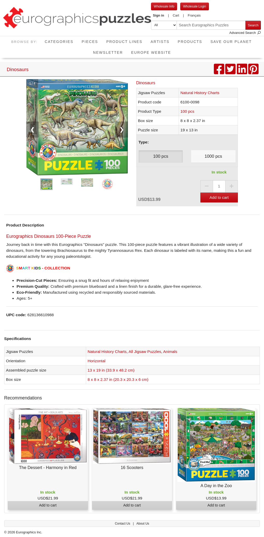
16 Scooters (132, 467)
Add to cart (219, 197)
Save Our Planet (231, 42)
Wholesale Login (194, 6)
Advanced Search (245, 33)
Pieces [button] (90, 42)
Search (253, 25)
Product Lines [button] (124, 42)
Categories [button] (59, 42)
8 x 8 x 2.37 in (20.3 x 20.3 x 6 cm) (118, 379)
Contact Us (123, 523)
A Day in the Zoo (216, 485)
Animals (170, 351)
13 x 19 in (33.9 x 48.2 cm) (111, 370)
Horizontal (96, 361)
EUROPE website (151, 52)
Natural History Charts (200, 92)
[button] (161, 15)
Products (190, 42)
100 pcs (187, 111)
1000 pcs (213, 156)
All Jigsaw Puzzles (145, 351)
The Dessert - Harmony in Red (48, 467)
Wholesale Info (164, 6)
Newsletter (108, 52)
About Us (142, 523)
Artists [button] (159, 42)
